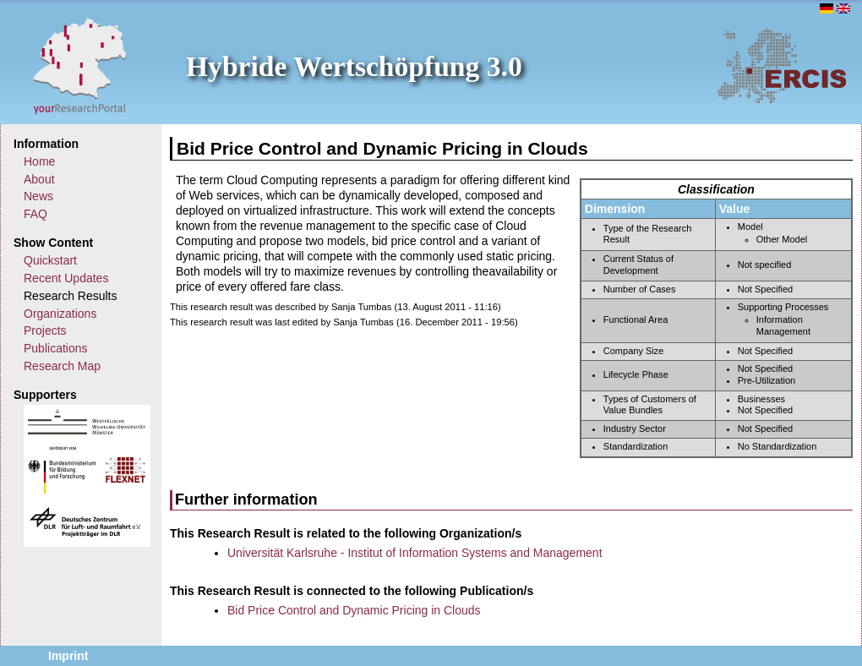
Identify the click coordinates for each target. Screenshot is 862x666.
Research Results (70, 296)
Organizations (60, 313)
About (39, 179)
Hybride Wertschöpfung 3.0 (354, 66)
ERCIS (781, 65)
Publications (56, 348)
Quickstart (50, 260)
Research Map (62, 366)
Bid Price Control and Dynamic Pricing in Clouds (354, 610)
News (38, 196)
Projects (45, 330)
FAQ (35, 214)
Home (39, 161)
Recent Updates (66, 278)
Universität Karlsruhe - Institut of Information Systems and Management (415, 553)
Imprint (68, 656)
